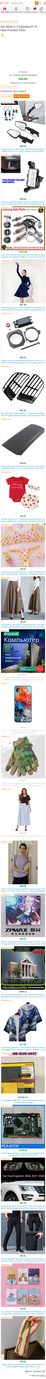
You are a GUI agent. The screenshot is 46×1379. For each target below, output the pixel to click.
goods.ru (5, 630)
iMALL (43, 1376)
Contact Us (39, 1371)
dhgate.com (6, 736)
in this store (7, 96)
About (28, 1371)
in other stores (21, 96)
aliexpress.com (7, 102)
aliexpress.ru (6, 155)
